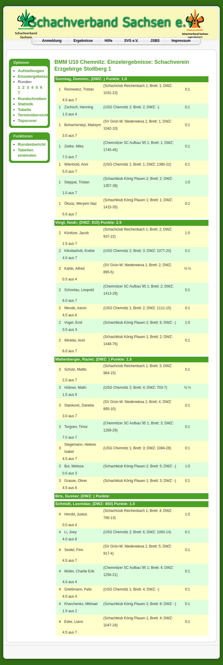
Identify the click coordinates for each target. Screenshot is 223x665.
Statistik (25, 104)
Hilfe (108, 41)
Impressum (181, 41)
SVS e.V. (131, 41)
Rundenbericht (31, 144)
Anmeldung (52, 41)
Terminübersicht (33, 115)
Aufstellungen (31, 71)
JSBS (154, 41)
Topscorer (27, 120)
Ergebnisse (83, 41)
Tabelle (24, 109)
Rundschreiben (32, 98)
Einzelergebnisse (34, 76)
